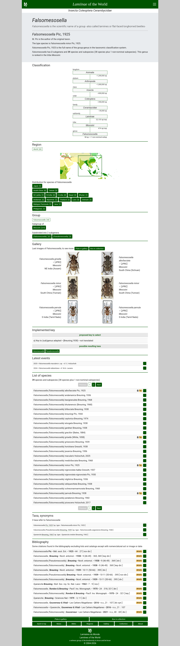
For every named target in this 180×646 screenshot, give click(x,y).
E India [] (62, 195)
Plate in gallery (82, 248)
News (59, 624)
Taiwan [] (53, 190)
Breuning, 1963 (47, 535)
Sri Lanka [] (38, 195)
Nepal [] (72, 195)
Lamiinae (90, 116)
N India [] (50, 195)
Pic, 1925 (48, 525)
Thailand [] (65, 200)
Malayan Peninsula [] (42, 204)
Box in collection (97, 248)
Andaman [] (38, 200)
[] (39, 228)
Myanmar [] (52, 200)
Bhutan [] (83, 195)
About (140, 624)
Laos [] (75, 200)
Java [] (57, 204)
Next (99, 385)
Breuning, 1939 (66, 530)
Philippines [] (39, 209)
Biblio (74, 624)
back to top (41, 624)
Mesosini (90, 125)
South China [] (39, 190)
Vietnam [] (87, 200)
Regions (90, 624)
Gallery (106, 624)
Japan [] (37, 186)
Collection (124, 624)
